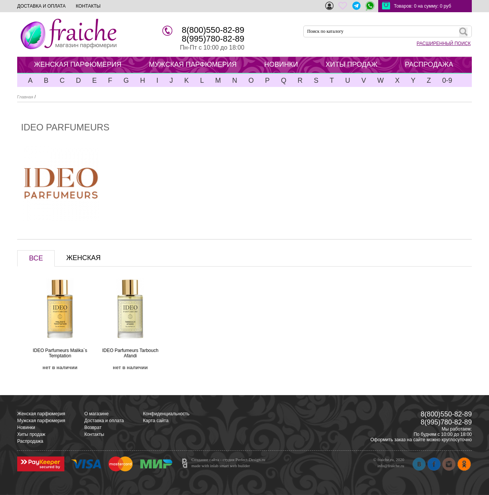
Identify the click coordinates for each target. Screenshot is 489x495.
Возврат (93, 427)
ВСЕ (36, 258)
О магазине (96, 413)
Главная (25, 97)
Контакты (94, 434)
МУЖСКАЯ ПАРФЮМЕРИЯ (193, 64)
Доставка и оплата (104, 420)
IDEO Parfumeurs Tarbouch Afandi (130, 353)
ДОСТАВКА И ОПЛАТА (41, 6)
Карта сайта (155, 420)
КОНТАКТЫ (88, 6)
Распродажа (30, 441)
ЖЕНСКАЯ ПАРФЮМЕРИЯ (77, 64)
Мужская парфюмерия (41, 420)
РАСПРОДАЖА (429, 64)
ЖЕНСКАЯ (83, 258)
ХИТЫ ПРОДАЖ (351, 64)
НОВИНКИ (281, 64)
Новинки (26, 427)
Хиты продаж (31, 434)
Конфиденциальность (166, 413)
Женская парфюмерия (41, 413)
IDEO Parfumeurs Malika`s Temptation (60, 353)
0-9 (447, 80)
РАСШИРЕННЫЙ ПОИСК (444, 43)
